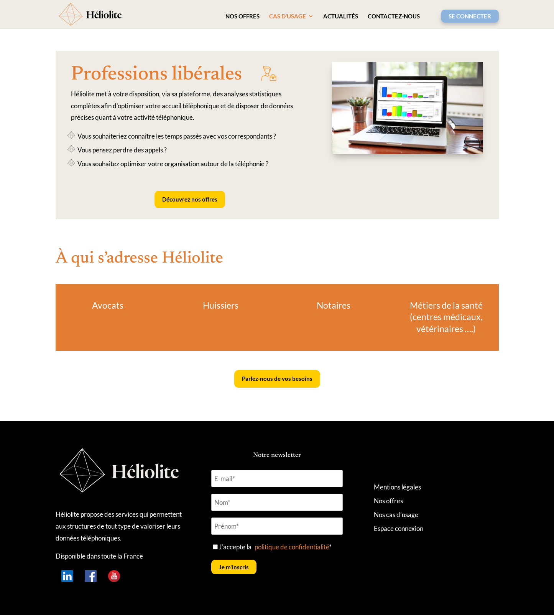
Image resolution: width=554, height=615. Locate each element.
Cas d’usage (287, 16)
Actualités (340, 16)
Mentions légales (397, 487)
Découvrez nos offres (189, 199)
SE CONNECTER (470, 16)
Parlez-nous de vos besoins (277, 378)
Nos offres (242, 16)
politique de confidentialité (292, 547)
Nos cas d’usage (396, 515)
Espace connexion (398, 528)
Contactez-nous (394, 16)
